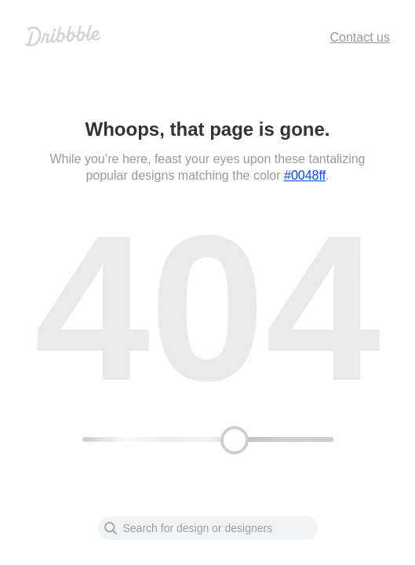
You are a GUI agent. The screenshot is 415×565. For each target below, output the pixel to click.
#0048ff (305, 175)
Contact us (360, 37)
